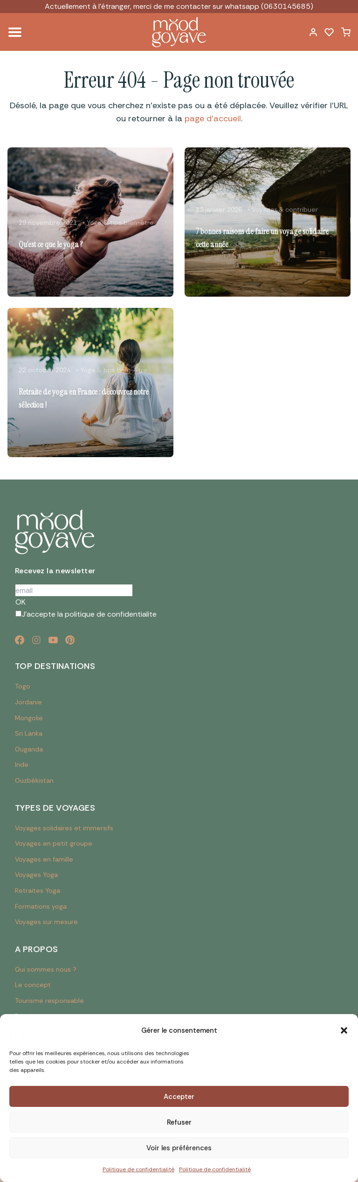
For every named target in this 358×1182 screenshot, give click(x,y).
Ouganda (29, 749)
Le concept (33, 984)
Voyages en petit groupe (53, 843)
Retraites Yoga (37, 890)
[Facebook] (19, 640)
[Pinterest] (70, 640)
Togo (22, 686)
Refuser (179, 1122)
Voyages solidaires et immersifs (64, 828)
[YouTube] (53, 640)
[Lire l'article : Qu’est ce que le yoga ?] (90, 222)
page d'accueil (213, 118)
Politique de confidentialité (138, 1169)
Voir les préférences (179, 1148)
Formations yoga (41, 906)
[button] (344, 1030)
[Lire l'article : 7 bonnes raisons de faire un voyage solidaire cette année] (268, 222)
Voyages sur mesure (46, 922)
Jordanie (28, 702)
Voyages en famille (44, 859)
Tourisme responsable (49, 1000)
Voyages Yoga (36, 874)
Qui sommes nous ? (45, 969)
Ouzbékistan (34, 780)
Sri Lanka (28, 733)
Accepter (179, 1096)
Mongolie (29, 718)
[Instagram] (36, 640)
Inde (21, 764)
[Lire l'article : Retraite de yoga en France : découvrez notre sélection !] (90, 382)
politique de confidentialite (111, 614)
